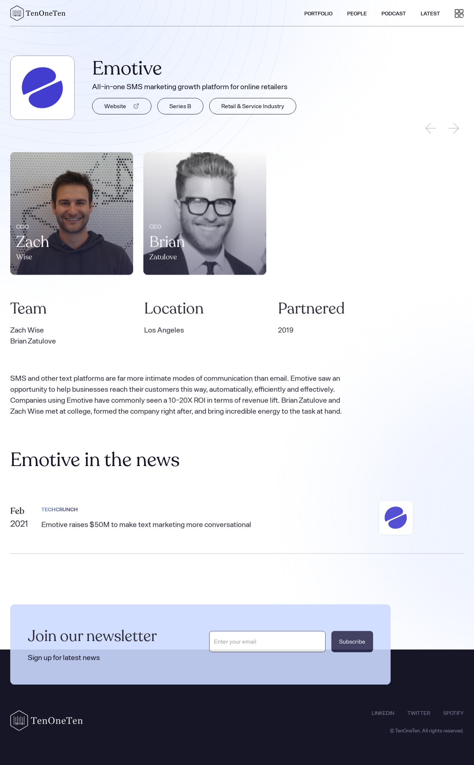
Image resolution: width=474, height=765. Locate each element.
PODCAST (393, 13)
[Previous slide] (430, 128)
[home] (38, 13)
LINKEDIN (383, 716)
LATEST (430, 13)
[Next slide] (453, 128)
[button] (459, 13)
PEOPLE (357, 13)
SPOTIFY (453, 716)
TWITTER (418, 716)
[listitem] (71, 214)
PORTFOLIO (318, 13)
